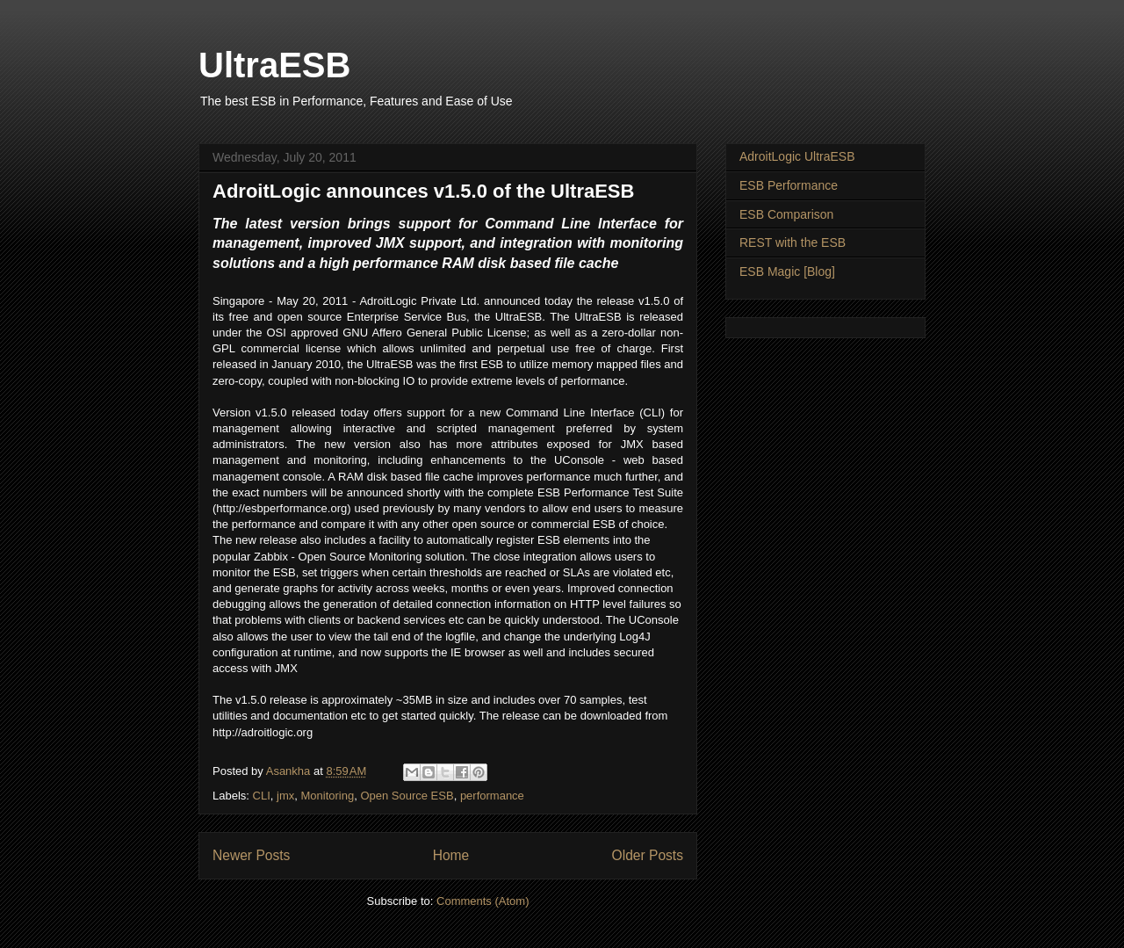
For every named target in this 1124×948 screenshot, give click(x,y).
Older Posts (647, 855)
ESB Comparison (786, 214)
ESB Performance (788, 185)
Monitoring (327, 795)
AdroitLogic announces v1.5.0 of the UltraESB (423, 191)
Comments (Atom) (482, 901)
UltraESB (274, 65)
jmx (285, 795)
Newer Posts (251, 855)
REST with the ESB (792, 242)
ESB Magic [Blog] (787, 271)
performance (492, 795)
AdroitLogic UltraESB (797, 156)
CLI (261, 795)
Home (451, 855)
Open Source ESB (406, 795)
